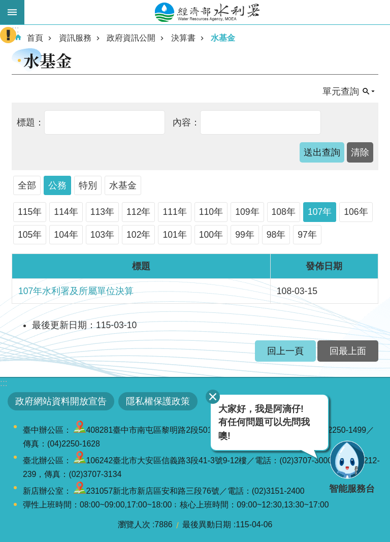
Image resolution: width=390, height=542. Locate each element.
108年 (284, 212)
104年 (66, 235)
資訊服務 (75, 38)
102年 (138, 235)
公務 (57, 185)
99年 (244, 235)
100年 (211, 235)
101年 (174, 235)
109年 (247, 212)
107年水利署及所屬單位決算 (76, 291)
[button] (322, 152)
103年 (102, 235)
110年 (211, 212)
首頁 (35, 38)
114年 (66, 212)
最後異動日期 (206, 524)
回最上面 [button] (348, 351)
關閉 (213, 397)
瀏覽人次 (134, 524)
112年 (138, 212)
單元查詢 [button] (340, 91)
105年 (30, 235)
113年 (102, 212)
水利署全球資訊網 (207, 12)
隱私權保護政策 (158, 401)
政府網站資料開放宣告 (61, 401)
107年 (320, 212)
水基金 (223, 38)
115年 (30, 212)
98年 (276, 235)
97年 (307, 235)
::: (4, 383)
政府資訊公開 (131, 38)
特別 (88, 185)
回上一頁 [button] (285, 351)
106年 (356, 212)
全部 (27, 185)
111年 (174, 212)
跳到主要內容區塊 (5, 5)
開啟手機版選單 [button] (12, 12)
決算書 (183, 38)
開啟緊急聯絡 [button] (8, 35)
